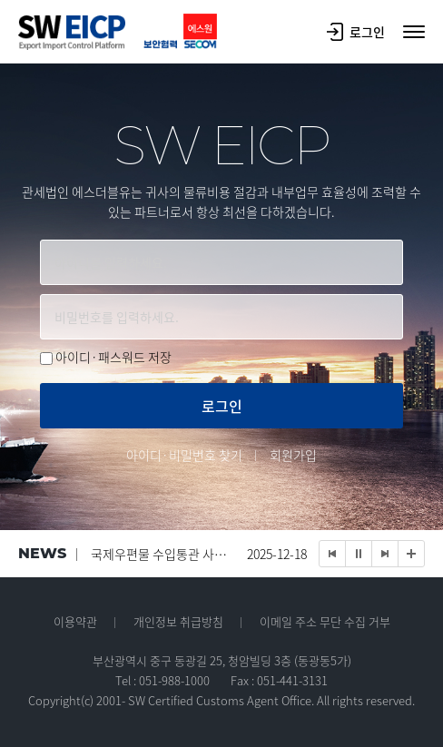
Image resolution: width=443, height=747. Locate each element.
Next (385, 553)
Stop (358, 553)
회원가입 (293, 455)
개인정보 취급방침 (178, 621)
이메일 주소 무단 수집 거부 (325, 621)
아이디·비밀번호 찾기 (184, 455)
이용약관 (75, 621)
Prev (332, 553)
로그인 (356, 32)
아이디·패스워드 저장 (113, 357)
